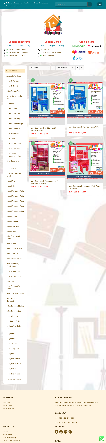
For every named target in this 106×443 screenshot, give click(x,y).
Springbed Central (13, 359)
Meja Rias (10, 281)
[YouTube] (65, 432)
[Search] (89, 4)
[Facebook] (56, 432)
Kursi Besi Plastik (12, 134)
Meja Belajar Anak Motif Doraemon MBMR (84, 127)
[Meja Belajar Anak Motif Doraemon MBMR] (85, 100)
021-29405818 (69, 418)
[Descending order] (53, 67)
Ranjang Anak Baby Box (13, 327)
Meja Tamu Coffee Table (13, 287)
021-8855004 (59, 418)
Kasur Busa (10, 104)
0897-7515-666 (72, 422)
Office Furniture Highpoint (12, 300)
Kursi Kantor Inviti (13, 149)
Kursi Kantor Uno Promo (12, 162)
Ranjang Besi (11, 334)
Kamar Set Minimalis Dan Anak (14, 97)
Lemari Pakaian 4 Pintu (15, 201)
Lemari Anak (11, 181)
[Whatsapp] (70, 432)
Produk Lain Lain (12, 316)
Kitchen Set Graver (13, 114)
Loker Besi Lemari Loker (13, 237)
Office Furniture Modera (15, 306)
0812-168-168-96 (60, 422)
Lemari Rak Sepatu (13, 226)
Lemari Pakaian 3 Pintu (15, 196)
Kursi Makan (11, 169)
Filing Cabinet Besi (13, 91)
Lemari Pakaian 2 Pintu (15, 191)
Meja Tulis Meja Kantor (15, 294)
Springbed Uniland (13, 374)
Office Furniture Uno (13, 311)
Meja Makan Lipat (13, 271)
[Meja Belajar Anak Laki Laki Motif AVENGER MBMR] (47, 100)
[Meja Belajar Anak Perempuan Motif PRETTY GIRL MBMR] (47, 158)
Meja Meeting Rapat (13, 276)
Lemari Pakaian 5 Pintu (15, 206)
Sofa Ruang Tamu (13, 349)
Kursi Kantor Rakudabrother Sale (13, 155)
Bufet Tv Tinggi (12, 86)
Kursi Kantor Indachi (13, 144)
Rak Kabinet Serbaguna (15, 321)
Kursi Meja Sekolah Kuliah (13, 174)
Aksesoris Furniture (13, 76)
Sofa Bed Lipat (11, 344)
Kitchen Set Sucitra (13, 129)
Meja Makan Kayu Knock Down (13, 265)
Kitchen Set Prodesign (14, 124)
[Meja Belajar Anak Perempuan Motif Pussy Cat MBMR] (85, 161)
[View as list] (82, 68)
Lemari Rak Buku (12, 221)
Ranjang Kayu (11, 339)
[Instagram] (61, 432)
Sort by (34, 67)
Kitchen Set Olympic (13, 119)
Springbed (10, 354)
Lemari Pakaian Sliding (15, 211)
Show (62, 67)
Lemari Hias (10, 186)
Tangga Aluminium (13, 379)
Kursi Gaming (11, 139)
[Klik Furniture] (53, 15)
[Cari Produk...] (71, 4)
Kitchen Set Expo (12, 109)
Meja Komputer (12, 254)
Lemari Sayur (11, 231)
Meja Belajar (11, 244)
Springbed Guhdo (12, 369)
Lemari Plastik (11, 216)
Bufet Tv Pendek (12, 81)
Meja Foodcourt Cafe (14, 249)
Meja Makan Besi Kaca (14, 259)
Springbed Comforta (13, 364)
